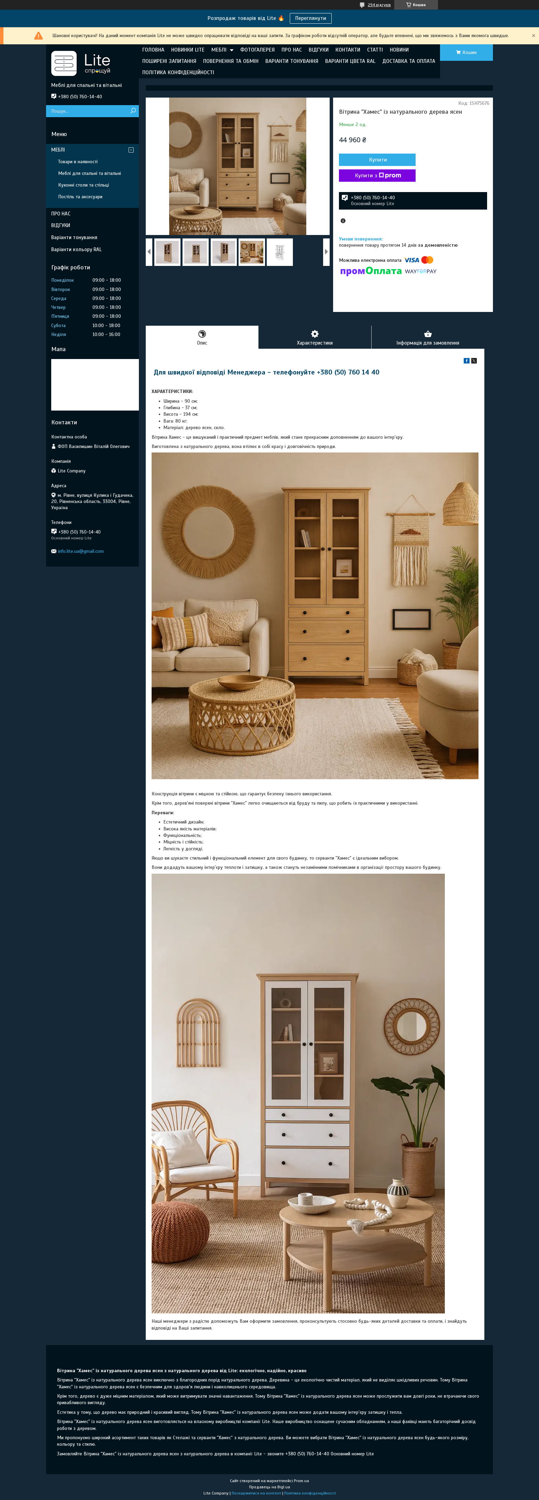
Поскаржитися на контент (256, 1493)
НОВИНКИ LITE (188, 49)
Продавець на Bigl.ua (269, 1487)
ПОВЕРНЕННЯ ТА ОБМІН (230, 61)
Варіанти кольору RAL (76, 249)
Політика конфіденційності (310, 1493)
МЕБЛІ (219, 49)
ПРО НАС (292, 49)
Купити (376, 159)
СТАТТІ (375, 49)
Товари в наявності (78, 162)
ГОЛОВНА (153, 49)
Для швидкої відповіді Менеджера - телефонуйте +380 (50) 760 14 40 (267, 372)
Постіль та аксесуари (80, 197)
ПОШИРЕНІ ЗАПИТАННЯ (169, 61)
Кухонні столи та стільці (83, 185)
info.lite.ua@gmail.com (81, 551)
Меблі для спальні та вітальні (89, 173)
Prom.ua (301, 1481)
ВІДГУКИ (319, 49)
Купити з (376, 175)
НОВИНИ (399, 49)
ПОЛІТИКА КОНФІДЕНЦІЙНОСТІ (178, 72)
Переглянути (310, 18)
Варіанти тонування (74, 237)
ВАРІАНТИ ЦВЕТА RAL (350, 61)
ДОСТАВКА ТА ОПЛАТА (408, 61)
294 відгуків (379, 4)
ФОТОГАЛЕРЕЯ (257, 49)
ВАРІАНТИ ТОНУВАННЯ (291, 61)
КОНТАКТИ (348, 49)
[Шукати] (133, 111)
